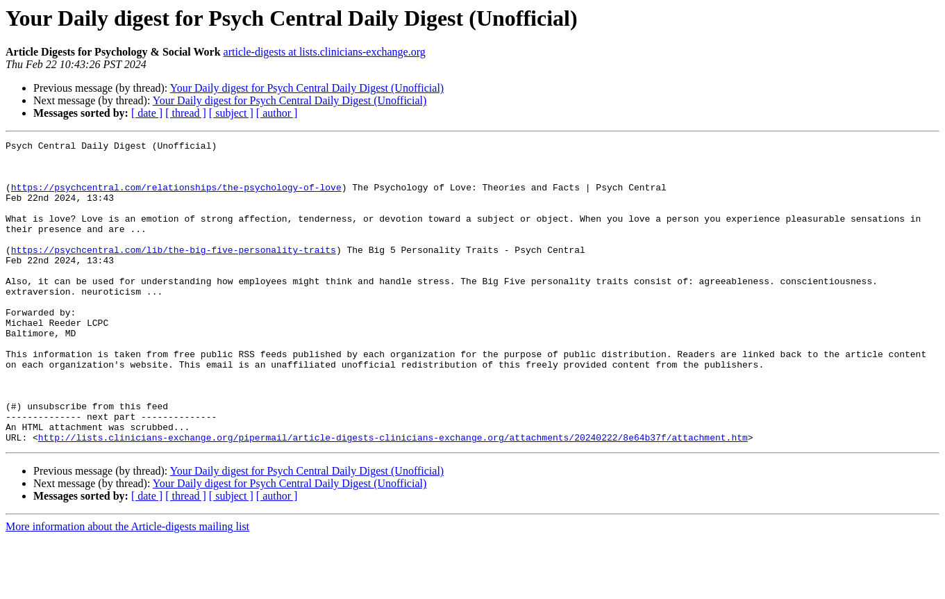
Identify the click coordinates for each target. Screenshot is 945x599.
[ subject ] (231, 113)
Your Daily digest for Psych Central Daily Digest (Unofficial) (307, 88)
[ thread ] (185, 113)
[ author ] (277, 113)
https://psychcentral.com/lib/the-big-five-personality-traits (173, 272)
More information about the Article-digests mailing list (127, 587)
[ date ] (146, 113)
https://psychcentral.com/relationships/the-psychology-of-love (176, 197)
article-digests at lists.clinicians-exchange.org (325, 52)
